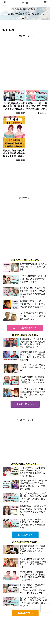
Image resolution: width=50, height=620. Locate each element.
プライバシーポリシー (13, 607)
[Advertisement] (25, 63)
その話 (25, 3)
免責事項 (37, 607)
